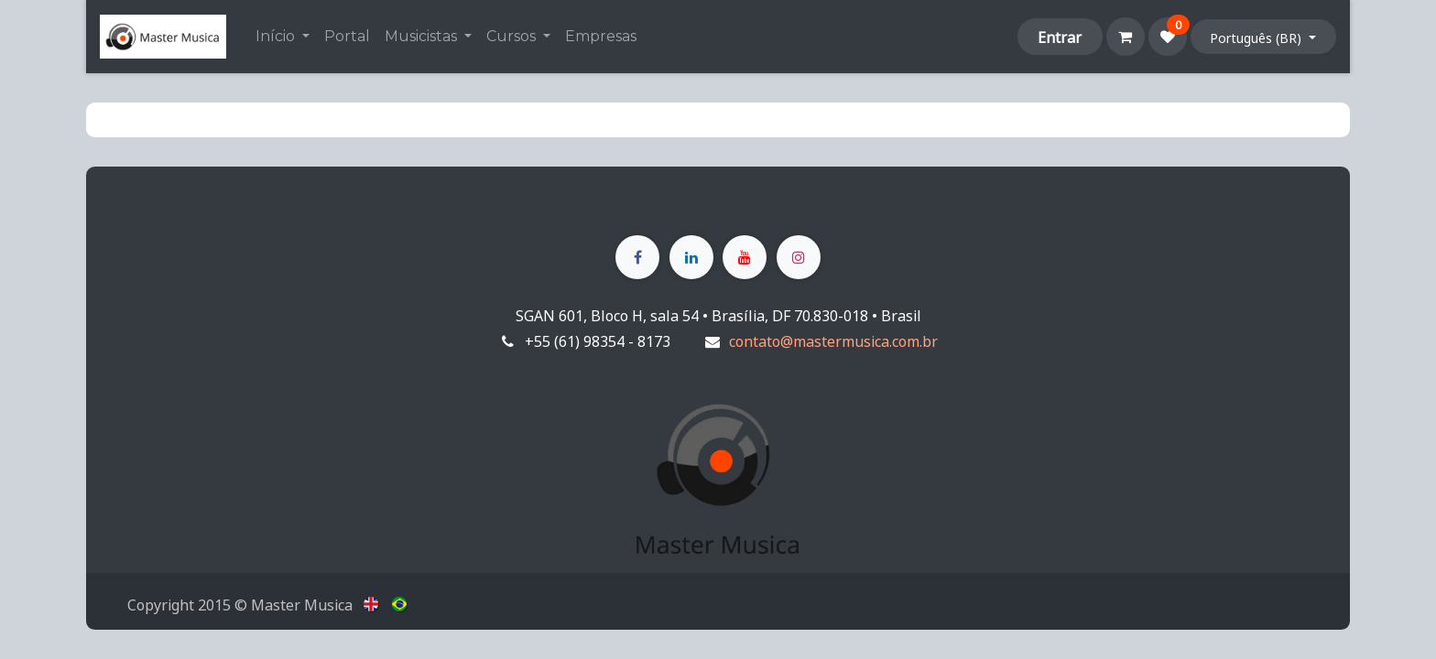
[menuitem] (282, 36)
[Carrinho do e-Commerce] (1125, 36)
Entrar (1060, 37)
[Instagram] (799, 257)
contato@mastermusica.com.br (833, 340)
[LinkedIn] (691, 257)
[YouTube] (745, 257)
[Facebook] (637, 257)
